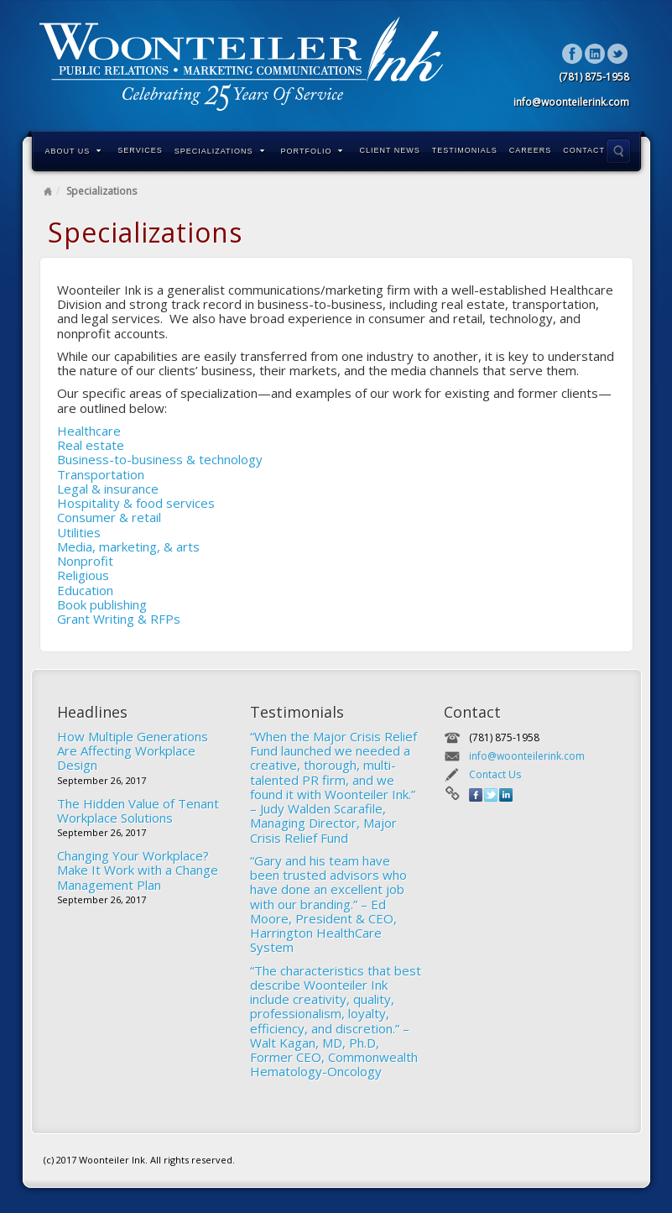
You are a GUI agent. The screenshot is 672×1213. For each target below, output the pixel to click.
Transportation (100, 474)
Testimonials (464, 150)
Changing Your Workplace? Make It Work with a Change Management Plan (137, 870)
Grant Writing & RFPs (118, 618)
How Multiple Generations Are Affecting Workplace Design (132, 751)
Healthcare (89, 430)
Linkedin (595, 54)
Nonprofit (85, 560)
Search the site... (618, 151)
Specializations (220, 151)
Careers (530, 150)
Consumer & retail (109, 517)
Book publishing (102, 604)
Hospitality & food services (136, 502)
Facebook (572, 54)
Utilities (79, 532)
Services (139, 150)
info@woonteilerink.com (527, 756)
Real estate (90, 445)
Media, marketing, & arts (128, 546)
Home (48, 191)
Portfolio (312, 151)
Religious (83, 575)
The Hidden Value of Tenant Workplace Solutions (138, 810)
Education (85, 590)
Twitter (617, 54)
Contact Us (591, 150)
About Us (73, 151)
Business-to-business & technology (160, 459)
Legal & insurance (108, 488)
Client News (389, 150)
